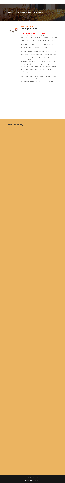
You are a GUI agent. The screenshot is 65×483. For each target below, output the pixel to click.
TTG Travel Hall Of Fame (22, 12)
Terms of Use (37, 480)
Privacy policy (28, 480)
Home (10, 12)
